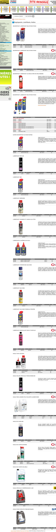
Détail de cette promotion (42, 105)
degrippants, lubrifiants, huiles (24, 22)
